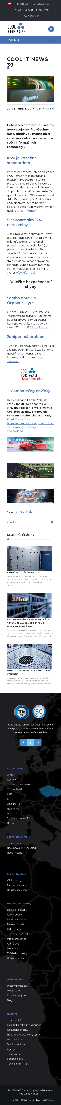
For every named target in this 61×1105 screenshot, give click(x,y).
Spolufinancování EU (18, 818)
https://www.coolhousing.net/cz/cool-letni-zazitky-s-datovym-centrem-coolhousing (30, 427)
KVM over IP (14, 929)
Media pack (13, 990)
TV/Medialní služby (17, 953)
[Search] (52, 522)
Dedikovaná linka (16, 919)
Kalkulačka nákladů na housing (24, 1025)
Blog (38, 10)
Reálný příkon (15, 1039)
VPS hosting (14, 880)
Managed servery (17, 885)
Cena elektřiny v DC (18, 1063)
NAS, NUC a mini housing (21, 847)
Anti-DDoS (13, 943)
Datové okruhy (15, 958)
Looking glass (15, 1058)
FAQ (47, 10)
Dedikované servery (18, 890)
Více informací (27, 210)
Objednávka (13, 803)
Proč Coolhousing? (17, 813)
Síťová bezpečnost (17, 934)
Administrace (14, 914)
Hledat (11, 823)
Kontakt (28, 10)
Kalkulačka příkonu (17, 1029)
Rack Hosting (14, 852)
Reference (13, 808)
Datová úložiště (15, 924)
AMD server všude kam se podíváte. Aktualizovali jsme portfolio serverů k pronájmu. (28, 623)
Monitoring (13, 948)
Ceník (10, 799)
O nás (18, 10)
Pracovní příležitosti (18, 985)
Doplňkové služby (17, 909)
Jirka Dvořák (24, 511)
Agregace (12, 1049)
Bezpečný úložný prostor (23, 572)
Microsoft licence (16, 938)
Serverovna (13, 1054)
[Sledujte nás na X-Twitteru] (30, 745)
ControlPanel (32, 16)
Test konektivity (16, 1044)
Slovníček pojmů (16, 995)
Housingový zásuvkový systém (24, 1034)
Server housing (15, 843)
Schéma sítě (14, 1020)
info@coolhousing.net (39, 4)
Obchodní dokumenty (19, 784)
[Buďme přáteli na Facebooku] (23, 745)
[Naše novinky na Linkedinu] (37, 745)
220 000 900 (22, 4)
